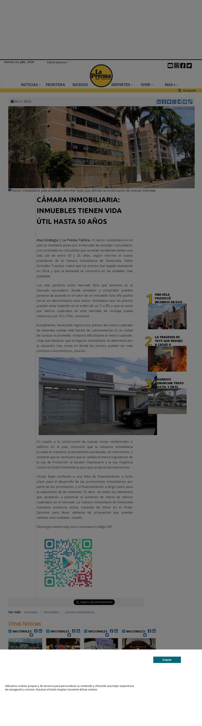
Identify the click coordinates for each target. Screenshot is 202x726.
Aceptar (167, 660)
